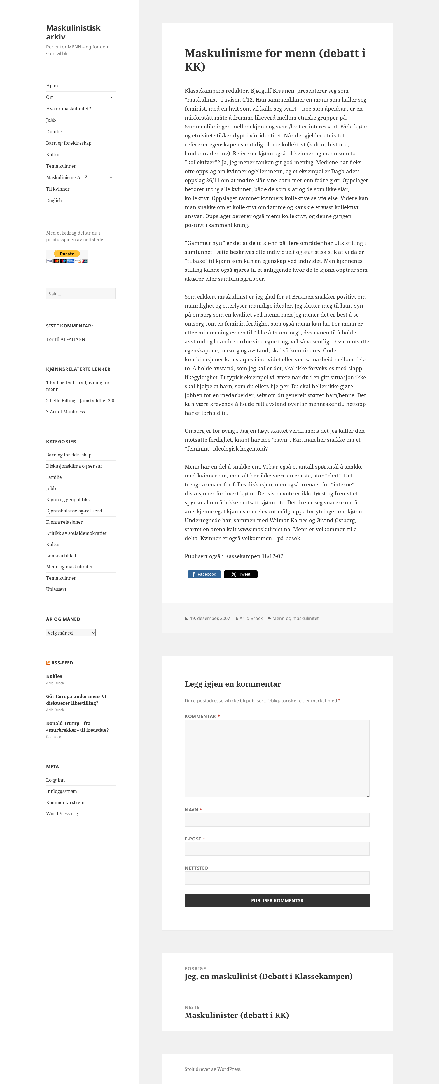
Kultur (53, 154)
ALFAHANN (72, 339)
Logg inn (55, 780)
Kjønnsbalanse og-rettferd (74, 511)
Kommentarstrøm (65, 802)
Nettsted (196, 868)
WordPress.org (62, 814)
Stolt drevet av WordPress (213, 1069)
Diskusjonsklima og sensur (74, 466)
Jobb (51, 120)
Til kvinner (58, 189)
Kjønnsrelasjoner (64, 522)
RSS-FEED (62, 663)
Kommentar (202, 716)
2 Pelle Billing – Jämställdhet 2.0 (80, 400)
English (54, 200)
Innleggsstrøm (61, 791)
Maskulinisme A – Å (67, 177)
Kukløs (54, 676)
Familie (54, 131)
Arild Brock (251, 618)
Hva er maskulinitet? (68, 109)
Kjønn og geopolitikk (68, 500)
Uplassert (56, 589)
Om (50, 97)
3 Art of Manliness (65, 412)
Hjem (52, 86)
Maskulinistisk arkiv (73, 32)
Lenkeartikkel (61, 555)
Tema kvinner (61, 166)
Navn (193, 810)
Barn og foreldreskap (69, 143)
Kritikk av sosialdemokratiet (76, 533)
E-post (195, 839)
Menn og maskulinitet (69, 567)
